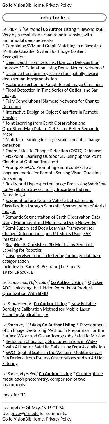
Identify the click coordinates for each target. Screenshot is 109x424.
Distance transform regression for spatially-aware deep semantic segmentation (50, 76)
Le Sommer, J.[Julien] (21, 325)
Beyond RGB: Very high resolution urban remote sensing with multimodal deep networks (53, 34)
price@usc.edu (24, 413)
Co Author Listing (59, 29)
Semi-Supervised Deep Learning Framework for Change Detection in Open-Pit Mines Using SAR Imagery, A (48, 233)
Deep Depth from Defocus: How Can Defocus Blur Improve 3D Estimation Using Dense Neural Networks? (53, 65)
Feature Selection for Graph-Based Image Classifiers (54, 84)
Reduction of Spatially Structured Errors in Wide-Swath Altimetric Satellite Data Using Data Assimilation (53, 344)
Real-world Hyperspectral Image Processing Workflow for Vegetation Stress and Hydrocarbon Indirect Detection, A (54, 189)
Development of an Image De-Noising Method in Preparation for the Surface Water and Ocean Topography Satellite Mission (53, 330)
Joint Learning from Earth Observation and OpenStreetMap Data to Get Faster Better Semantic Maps (50, 128)
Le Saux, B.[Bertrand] (22, 29)
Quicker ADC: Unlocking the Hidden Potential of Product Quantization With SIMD (52, 288)
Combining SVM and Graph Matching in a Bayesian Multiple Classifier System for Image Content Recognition (51, 51)
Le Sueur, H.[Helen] (20, 373)
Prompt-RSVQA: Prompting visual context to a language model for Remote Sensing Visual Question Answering (51, 172)
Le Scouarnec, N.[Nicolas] (26, 282)
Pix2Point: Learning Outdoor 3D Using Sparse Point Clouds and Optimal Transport (51, 158)
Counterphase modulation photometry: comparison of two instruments (52, 379)
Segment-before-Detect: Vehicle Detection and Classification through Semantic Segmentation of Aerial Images (54, 206)
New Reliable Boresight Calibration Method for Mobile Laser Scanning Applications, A (49, 309)
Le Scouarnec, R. (17, 303)
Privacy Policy (58, 5)
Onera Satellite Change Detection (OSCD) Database (53, 150)
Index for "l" (13, 395)
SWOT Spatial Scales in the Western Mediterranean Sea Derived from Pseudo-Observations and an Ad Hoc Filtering (53, 358)
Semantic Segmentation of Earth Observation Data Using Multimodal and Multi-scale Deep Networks (51, 219)
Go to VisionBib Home (23, 5)
